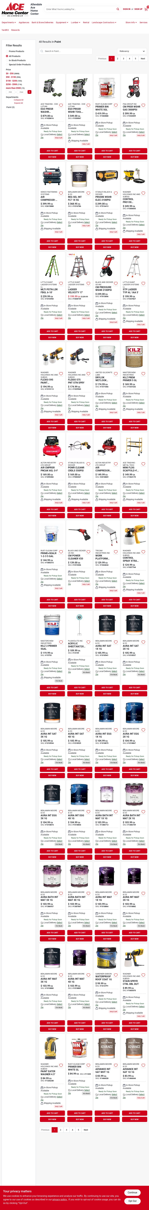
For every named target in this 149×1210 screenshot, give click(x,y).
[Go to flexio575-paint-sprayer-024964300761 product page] (79, 386)
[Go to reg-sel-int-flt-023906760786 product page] (79, 206)
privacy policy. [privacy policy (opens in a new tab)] (59, 1199)
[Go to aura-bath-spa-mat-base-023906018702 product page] (52, 902)
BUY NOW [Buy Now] (52, 157)
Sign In (126, 9)
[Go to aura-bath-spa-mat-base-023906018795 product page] (79, 902)
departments (8, 22)
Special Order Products (20, 64)
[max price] (21, 92)
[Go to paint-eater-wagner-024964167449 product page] (52, 1078)
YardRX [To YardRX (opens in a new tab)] (5, 30)
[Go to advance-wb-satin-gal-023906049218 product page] (107, 1078)
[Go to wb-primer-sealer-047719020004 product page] (52, 565)
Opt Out (132, 1201)
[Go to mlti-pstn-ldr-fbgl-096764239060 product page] (52, 296)
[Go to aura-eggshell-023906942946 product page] (52, 820)
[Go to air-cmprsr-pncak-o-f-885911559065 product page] (52, 475)
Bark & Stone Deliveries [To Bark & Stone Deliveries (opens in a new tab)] (42, 22)
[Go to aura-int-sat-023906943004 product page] (134, 654)
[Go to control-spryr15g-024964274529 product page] (134, 206)
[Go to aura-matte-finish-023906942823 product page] (107, 902)
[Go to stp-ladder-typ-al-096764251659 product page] (134, 296)
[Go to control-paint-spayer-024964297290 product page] (134, 565)
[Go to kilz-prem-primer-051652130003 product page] (134, 386)
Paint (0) (10, 107)
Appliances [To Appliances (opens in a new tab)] (24, 22)
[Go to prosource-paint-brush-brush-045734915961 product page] (107, 475)
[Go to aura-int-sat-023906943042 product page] (79, 738)
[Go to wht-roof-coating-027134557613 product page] (107, 988)
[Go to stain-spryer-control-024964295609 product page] (134, 988)
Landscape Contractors (103, 22)
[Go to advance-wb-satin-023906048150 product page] (134, 1078)
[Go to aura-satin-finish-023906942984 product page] (107, 654)
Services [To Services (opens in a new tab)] (144, 22)
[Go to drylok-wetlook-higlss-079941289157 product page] (107, 386)
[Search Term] (82, 9)
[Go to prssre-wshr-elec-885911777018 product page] (107, 206)
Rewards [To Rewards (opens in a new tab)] (15, 30)
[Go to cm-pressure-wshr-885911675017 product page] (107, 296)
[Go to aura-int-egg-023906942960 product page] (79, 820)
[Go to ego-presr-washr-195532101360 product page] (52, 117)
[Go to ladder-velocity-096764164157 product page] (79, 296)
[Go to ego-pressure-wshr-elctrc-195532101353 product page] (79, 117)
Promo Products (16, 51)
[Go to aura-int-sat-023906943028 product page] (52, 738)
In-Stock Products (17, 60)
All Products (14, 56)
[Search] (118, 9)
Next (143, 58)
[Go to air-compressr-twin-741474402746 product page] (52, 206)
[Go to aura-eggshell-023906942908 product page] (107, 738)
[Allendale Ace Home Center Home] (15, 9)
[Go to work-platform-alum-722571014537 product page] (107, 565)
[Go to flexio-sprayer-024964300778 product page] (52, 386)
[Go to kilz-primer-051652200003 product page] (52, 654)
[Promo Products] (7, 51)
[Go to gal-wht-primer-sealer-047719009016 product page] (79, 1078)
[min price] (10, 92)
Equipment (61, 22)
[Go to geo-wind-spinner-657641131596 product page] (79, 654)
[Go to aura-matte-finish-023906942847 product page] (134, 902)
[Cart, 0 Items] (146, 9)
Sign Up (138, 9)
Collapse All (18, 100)
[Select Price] (29, 92)
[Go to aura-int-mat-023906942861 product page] (52, 988)
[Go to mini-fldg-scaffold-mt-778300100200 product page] (134, 475)
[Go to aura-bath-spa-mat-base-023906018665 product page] (107, 820)
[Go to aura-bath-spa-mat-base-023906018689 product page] (134, 820)
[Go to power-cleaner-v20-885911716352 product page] (79, 565)
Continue (132, 1192)
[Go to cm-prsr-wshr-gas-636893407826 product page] (134, 117)
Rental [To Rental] (86, 22)
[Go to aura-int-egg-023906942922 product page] (134, 738)
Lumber (74, 22)
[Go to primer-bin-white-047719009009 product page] (107, 117)
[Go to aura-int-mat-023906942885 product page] (79, 988)
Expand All (18, 103)
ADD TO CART (52, 151)
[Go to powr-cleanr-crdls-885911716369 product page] (79, 475)
